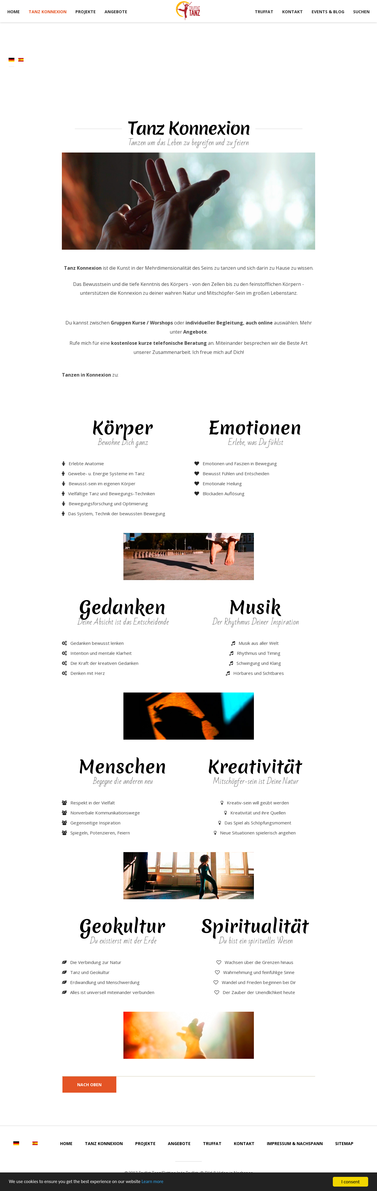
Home (13, 11)
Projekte (85, 11)
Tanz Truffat (188, 11)
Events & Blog (328, 11)
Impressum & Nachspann (295, 1143)
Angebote (116, 11)
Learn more (162, 1183)
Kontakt (292, 11)
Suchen (361, 11)
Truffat (264, 11)
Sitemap (344, 1143)
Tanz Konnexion (48, 11)
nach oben (89, 1084)
